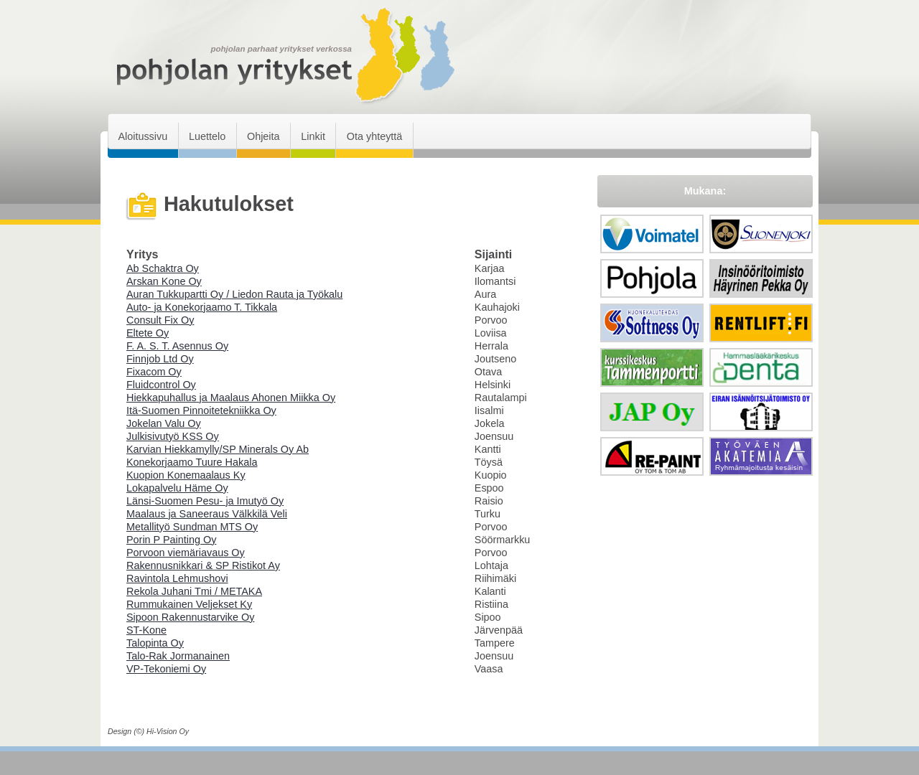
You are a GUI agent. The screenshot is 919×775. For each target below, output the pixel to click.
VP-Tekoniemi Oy (166, 669)
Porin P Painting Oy (171, 539)
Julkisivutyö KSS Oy (172, 436)
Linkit (313, 136)
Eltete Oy (147, 333)
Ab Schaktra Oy (162, 268)
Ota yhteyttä (375, 136)
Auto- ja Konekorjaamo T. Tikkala (201, 307)
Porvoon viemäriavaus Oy (185, 552)
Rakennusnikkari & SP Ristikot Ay (203, 565)
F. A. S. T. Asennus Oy (177, 346)
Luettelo (207, 136)
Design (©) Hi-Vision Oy (148, 731)
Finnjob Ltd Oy (160, 359)
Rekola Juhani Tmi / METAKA (194, 591)
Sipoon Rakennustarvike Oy (190, 617)
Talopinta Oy (155, 643)
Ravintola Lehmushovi (177, 578)
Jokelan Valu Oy (163, 423)
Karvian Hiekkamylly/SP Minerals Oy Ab (217, 449)
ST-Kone (146, 630)
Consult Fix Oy (160, 320)
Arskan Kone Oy (164, 281)
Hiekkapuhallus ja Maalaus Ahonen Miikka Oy (230, 397)
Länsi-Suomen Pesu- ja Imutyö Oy (205, 501)
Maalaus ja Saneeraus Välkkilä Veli (206, 514)
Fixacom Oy (154, 371)
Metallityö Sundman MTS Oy (192, 526)
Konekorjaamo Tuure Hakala (191, 462)
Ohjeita (263, 136)
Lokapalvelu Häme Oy (177, 488)
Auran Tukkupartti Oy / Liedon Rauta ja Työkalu (234, 294)
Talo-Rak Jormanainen (178, 656)
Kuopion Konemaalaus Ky (186, 475)
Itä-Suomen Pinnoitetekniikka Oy (201, 410)
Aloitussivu (142, 136)
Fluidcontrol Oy (161, 384)
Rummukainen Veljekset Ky (189, 604)
